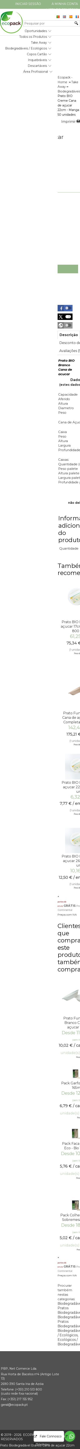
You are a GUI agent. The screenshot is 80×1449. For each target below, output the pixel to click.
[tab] (69, 335)
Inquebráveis (37, 60)
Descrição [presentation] (69, 335)
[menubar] (26, 49)
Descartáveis (37, 66)
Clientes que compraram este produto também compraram (69, 947)
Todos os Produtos (33, 37)
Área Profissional (35, 72)
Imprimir (68, 122)
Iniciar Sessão (28, 4)
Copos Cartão (37, 54)
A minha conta (65, 4)
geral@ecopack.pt (14, 1405)
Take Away (39, 43)
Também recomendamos (69, 569)
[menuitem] (35, 29)
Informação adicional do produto (68, 529)
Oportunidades (36, 31)
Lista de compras (62, 10)
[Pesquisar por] (48, 23)
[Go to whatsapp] (69, 1436)
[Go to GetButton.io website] (39, 1444)
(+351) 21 (21, 1389)
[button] (65, 308)
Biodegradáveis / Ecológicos (26, 48)
